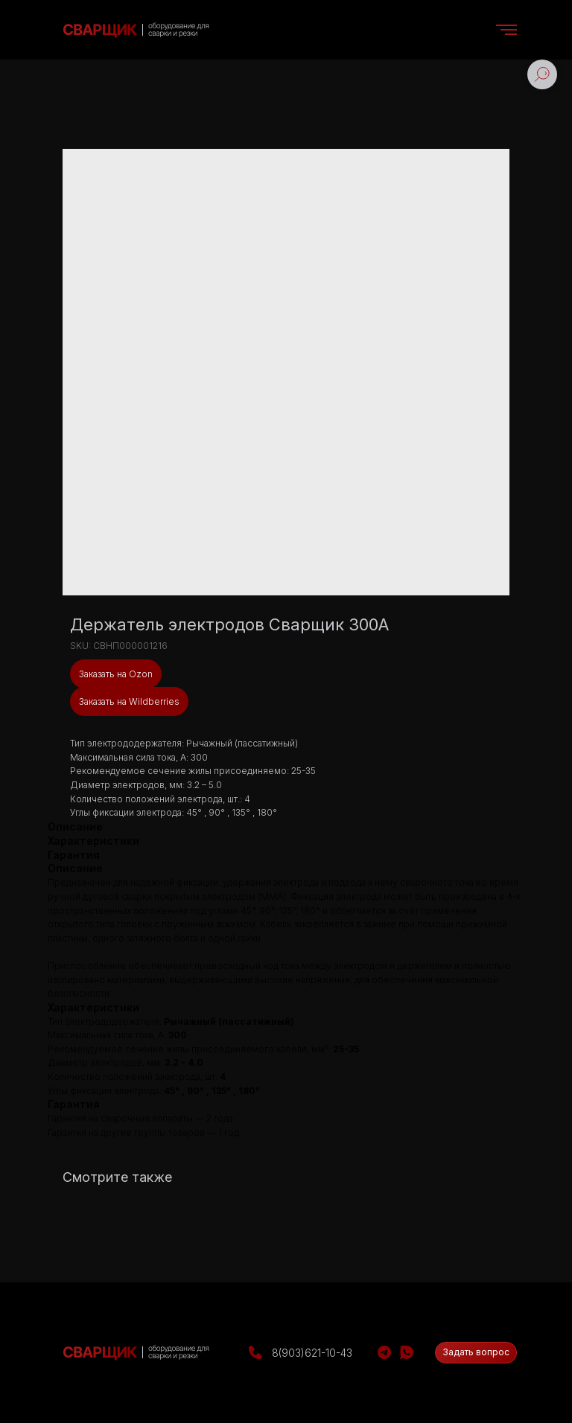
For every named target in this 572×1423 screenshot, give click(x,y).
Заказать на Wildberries (129, 701)
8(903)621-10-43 (312, 1352)
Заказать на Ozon (116, 673)
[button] (476, 1352)
